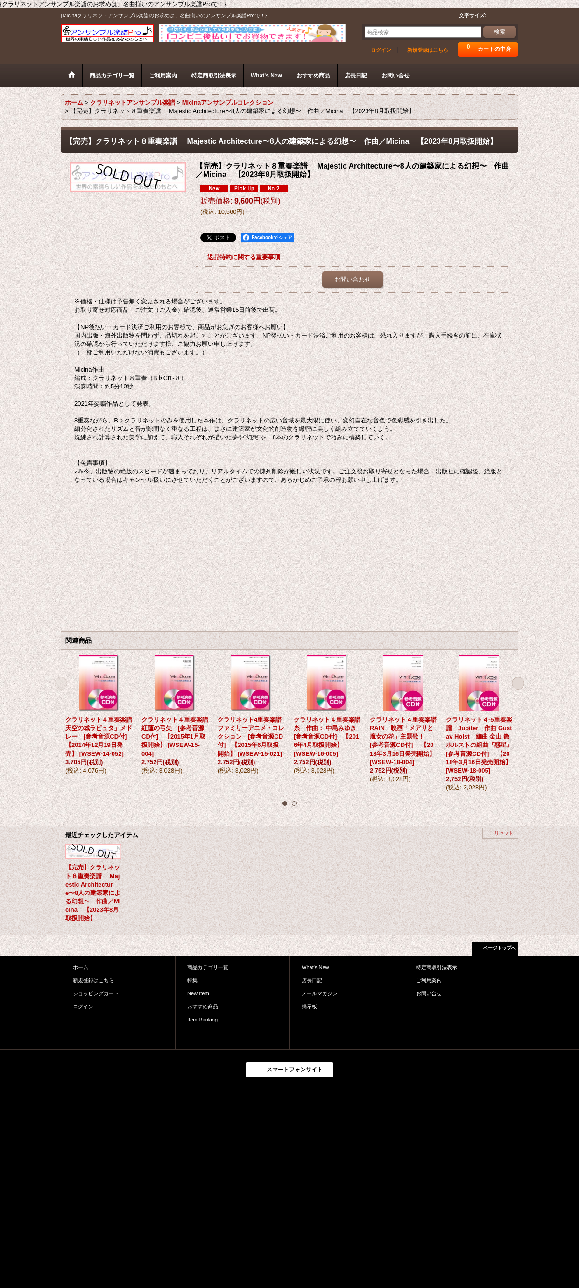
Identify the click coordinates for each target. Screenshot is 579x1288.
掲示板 (309, 1006)
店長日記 (312, 980)
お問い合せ (429, 993)
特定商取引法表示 (436, 967)
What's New (315, 967)
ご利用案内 (429, 980)
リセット (503, 833)
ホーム (80, 967)
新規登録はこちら (427, 50)
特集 (192, 980)
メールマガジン (320, 993)
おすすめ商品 (202, 1006)
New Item (198, 993)
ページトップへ (499, 947)
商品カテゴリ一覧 (207, 967)
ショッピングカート (96, 993)
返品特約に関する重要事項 (243, 256)
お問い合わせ (352, 279)
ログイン (381, 50)
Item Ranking (202, 1019)
